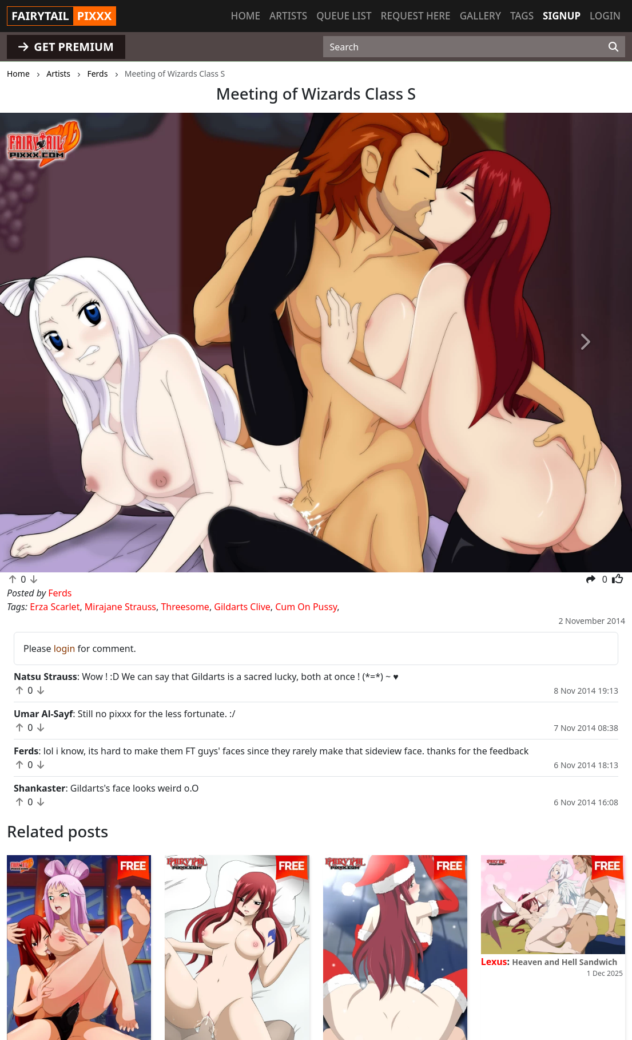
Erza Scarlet (55, 606)
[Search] (613, 47)
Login (605, 15)
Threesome (185, 606)
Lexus (494, 961)
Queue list (343, 15)
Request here (416, 15)
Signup (562, 15)
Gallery (480, 15)
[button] (47, 342)
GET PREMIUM (66, 46)
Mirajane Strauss (120, 606)
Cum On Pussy (306, 606)
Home (245, 15)
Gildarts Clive (242, 606)
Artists (288, 15)
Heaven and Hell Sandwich (564, 961)
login (64, 648)
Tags (522, 15)
